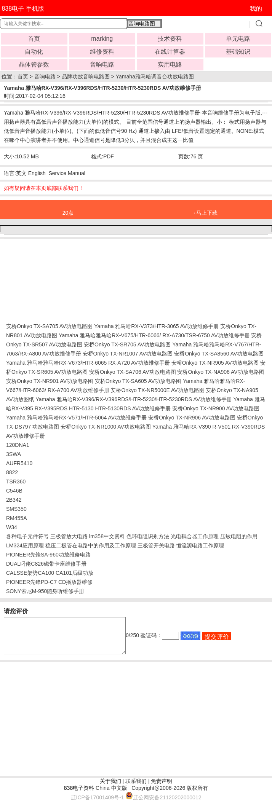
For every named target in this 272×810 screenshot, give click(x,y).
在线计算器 (170, 51)
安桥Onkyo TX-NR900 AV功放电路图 (215, 408)
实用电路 (170, 64)
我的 (256, 8)
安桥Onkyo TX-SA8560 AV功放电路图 (219, 354)
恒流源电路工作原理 (200, 545)
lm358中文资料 (107, 536)
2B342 (13, 500)
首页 (34, 38)
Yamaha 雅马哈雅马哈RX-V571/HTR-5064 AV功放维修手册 (76, 418)
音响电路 (102, 64)
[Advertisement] (67, 279)
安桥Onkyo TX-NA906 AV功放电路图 (220, 372)
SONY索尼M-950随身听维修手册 (45, 591)
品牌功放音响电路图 (86, 76)
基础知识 (238, 51)
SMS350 (16, 509)
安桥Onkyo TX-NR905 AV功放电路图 (215, 363)
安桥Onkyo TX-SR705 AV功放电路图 (127, 344)
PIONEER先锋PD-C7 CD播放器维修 (49, 582)
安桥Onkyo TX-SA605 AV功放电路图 (138, 381)
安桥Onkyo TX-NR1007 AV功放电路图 (128, 354)
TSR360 (16, 481)
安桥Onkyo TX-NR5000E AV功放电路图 (157, 390)
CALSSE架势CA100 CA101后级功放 (49, 573)
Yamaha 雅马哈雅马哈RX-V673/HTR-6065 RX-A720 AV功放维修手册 (88, 363)
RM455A (16, 518)
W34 (11, 527)
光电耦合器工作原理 (195, 536)
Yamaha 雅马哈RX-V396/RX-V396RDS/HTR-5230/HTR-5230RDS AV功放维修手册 (134, 399)
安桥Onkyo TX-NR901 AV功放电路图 (49, 381)
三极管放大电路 (69, 536)
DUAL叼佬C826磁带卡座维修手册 (46, 564)
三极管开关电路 (156, 545)
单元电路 (238, 38)
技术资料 (170, 38)
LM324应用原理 (25, 545)
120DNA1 (17, 445)
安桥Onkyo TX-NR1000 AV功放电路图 (106, 427)
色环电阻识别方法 (147, 536)
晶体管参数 (34, 64)
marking (102, 38)
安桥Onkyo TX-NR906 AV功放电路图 (191, 418)
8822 (12, 472)
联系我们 (136, 788)
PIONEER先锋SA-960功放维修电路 (48, 555)
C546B (14, 491)
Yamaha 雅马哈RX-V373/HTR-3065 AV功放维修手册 (156, 326)
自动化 (34, 51)
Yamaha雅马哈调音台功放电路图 (155, 76)
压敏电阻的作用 (239, 536)
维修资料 (102, 51)
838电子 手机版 (23, 8)
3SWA (13, 454)
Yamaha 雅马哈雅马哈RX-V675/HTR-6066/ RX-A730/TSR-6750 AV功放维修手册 (154, 335)
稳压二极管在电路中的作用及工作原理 (90, 545)
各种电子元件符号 (27, 536)
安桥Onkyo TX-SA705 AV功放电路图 (49, 326)
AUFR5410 (19, 463)
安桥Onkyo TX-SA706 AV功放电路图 (132, 372)
